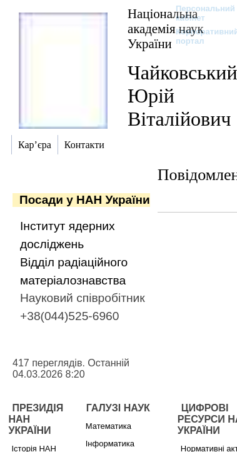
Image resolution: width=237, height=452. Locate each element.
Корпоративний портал (199, 36)
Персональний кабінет (199, 13)
